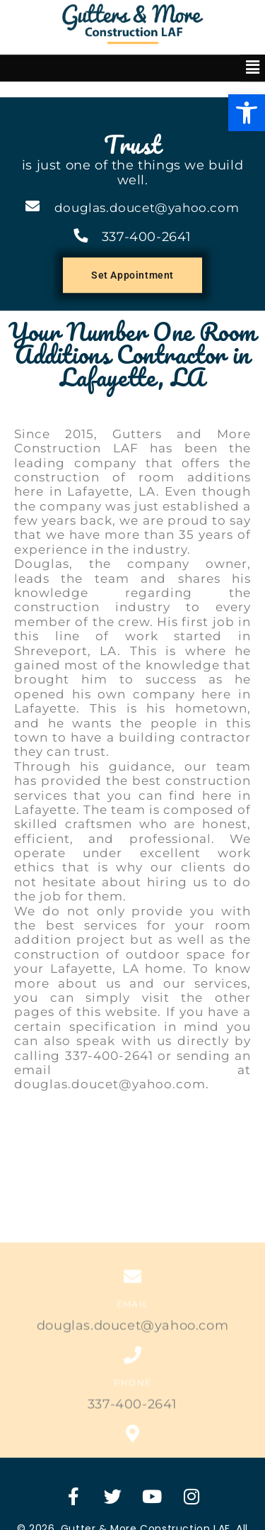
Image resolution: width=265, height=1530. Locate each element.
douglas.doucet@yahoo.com (146, 149)
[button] (246, 53)
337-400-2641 (147, 178)
